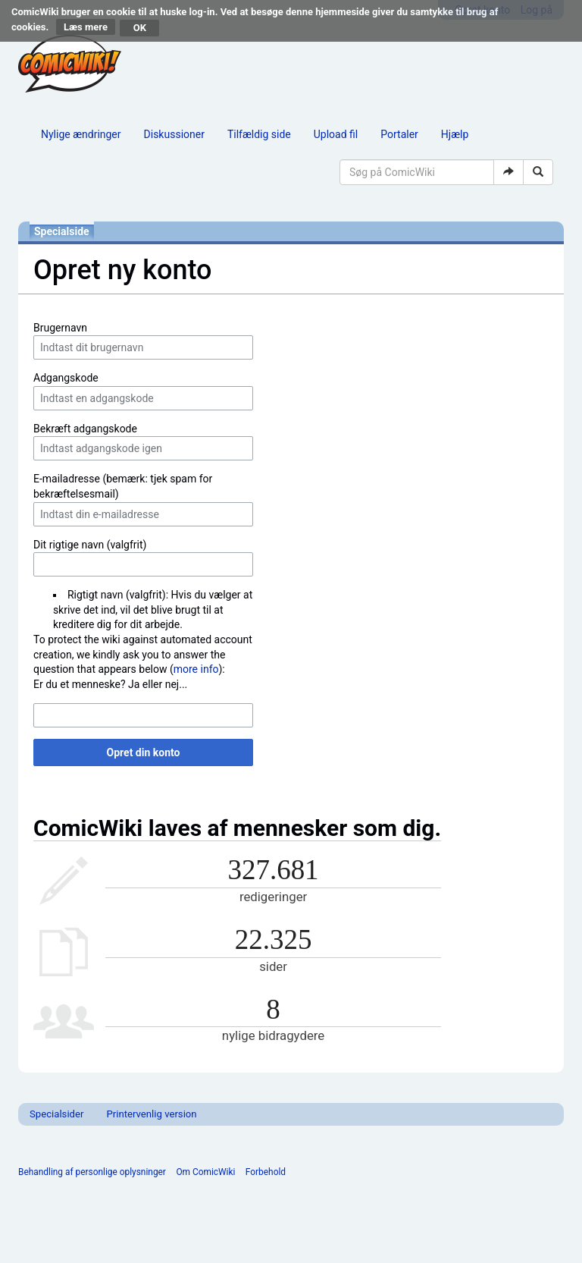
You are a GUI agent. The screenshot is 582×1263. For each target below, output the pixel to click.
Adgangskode (66, 378)
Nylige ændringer (81, 134)
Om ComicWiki (205, 1172)
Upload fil (336, 134)
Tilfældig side (259, 134)
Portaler (399, 134)
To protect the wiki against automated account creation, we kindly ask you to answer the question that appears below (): (142, 654)
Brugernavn (60, 328)
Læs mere (86, 27)
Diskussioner (174, 134)
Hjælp (454, 134)
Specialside (61, 231)
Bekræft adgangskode (85, 429)
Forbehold (266, 1172)
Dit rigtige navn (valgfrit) (89, 545)
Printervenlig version (151, 1114)
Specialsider (56, 1114)
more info (196, 669)
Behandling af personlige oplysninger (92, 1172)
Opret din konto (143, 752)
